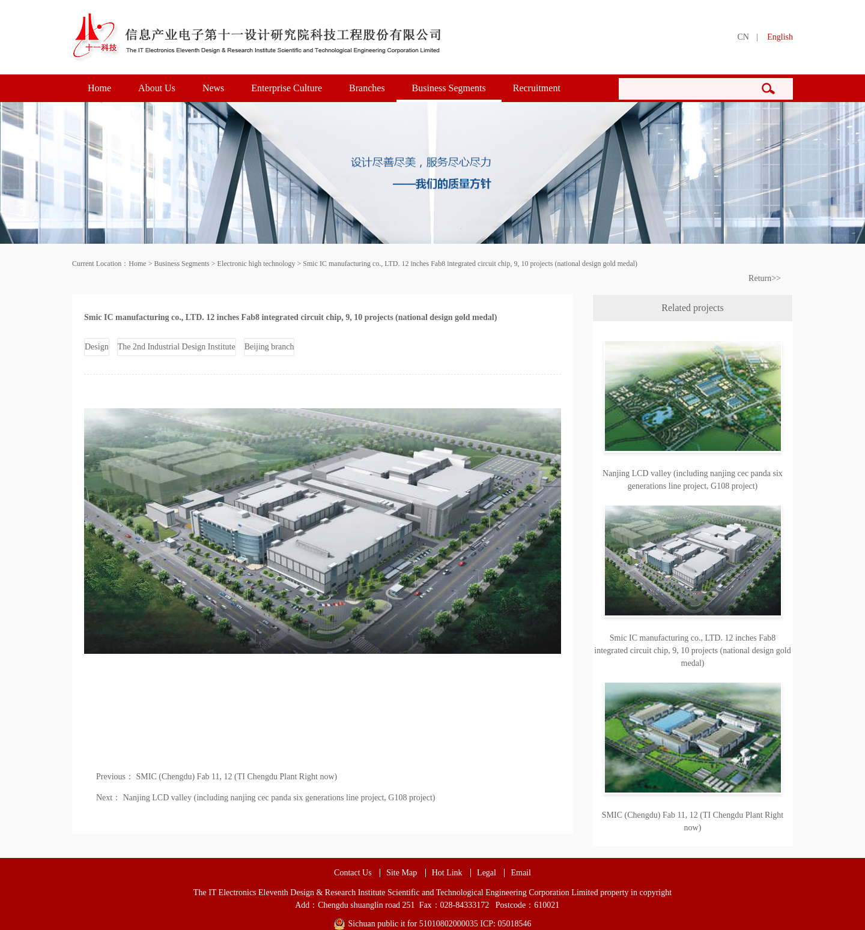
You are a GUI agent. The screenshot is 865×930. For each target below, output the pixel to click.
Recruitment (536, 88)
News (213, 88)
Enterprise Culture (286, 88)
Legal (486, 873)
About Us (156, 88)
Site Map (401, 873)
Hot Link (447, 873)
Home (99, 88)
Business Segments (449, 88)
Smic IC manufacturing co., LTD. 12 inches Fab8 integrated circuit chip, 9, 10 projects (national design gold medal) (470, 263)
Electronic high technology (256, 263)
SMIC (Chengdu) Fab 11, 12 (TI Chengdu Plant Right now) (237, 776)
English (780, 36)
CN (742, 36)
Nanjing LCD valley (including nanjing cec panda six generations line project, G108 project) (279, 797)
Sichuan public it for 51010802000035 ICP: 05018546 (440, 923)
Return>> (764, 278)
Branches (367, 88)
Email (520, 873)
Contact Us (353, 873)
